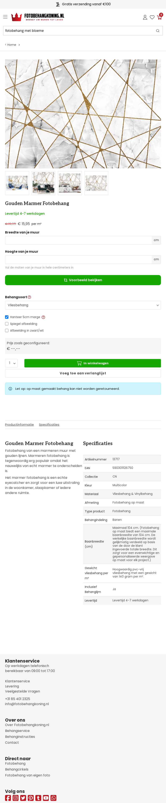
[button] (43, 317)
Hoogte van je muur (21, 252)
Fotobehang (15, 763)
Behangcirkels (16, 769)
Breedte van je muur (22, 232)
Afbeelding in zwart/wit (27, 330)
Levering (12, 686)
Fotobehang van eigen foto (27, 775)
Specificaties (49, 424)
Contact (12, 742)
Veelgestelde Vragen (22, 691)
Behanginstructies (20, 736)
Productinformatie (19, 424)
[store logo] (34, 17)
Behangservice (17, 730)
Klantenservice (17, 681)
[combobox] (83, 30)
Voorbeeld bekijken (83, 280)
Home (11, 45)
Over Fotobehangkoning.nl (27, 724)
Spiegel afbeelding (23, 324)
